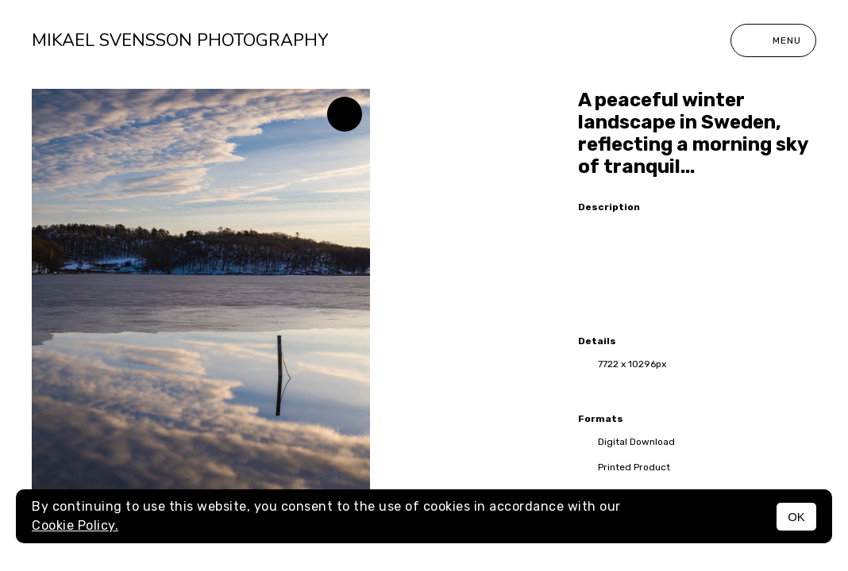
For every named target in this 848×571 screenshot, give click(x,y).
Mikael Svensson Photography (180, 40)
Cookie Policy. (75, 525)
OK (796, 516)
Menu (773, 40)
